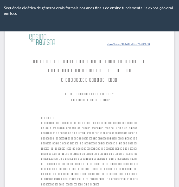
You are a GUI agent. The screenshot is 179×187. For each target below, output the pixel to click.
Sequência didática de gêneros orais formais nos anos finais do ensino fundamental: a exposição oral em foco (88, 10)
